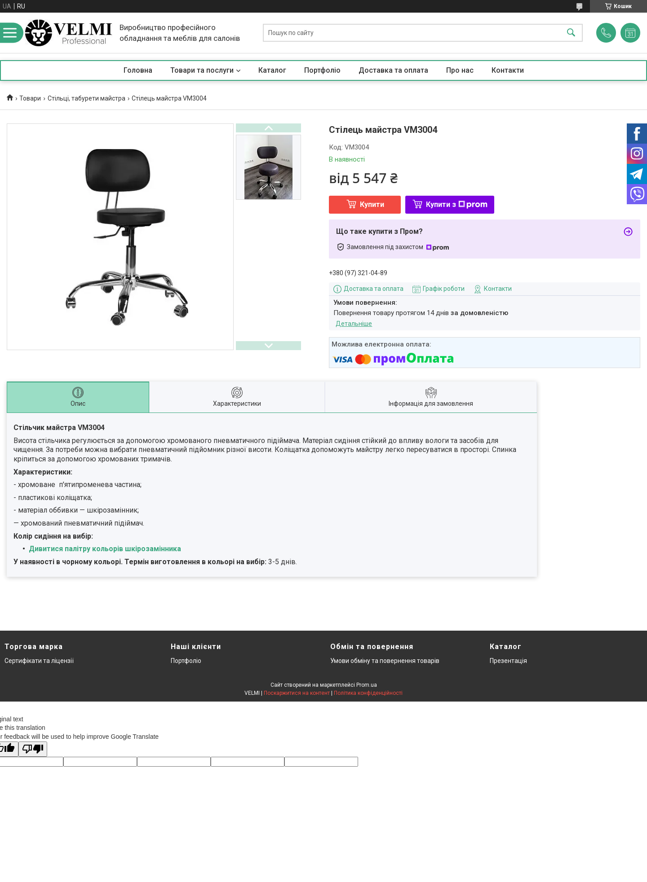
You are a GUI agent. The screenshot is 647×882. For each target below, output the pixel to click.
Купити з (456, 204)
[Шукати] (571, 33)
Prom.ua (366, 685)
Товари (30, 98)
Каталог (272, 70)
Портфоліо (322, 70)
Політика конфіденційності (368, 693)
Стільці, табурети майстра (86, 98)
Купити (372, 204)
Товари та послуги (202, 70)
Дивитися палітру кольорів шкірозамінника (105, 548)
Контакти (508, 70)
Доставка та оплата (393, 70)
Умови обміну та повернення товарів (384, 660)
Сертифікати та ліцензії (39, 660)
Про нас (460, 70)
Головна (138, 70)
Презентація (508, 660)
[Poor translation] (32, 749)
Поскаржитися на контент (297, 693)
